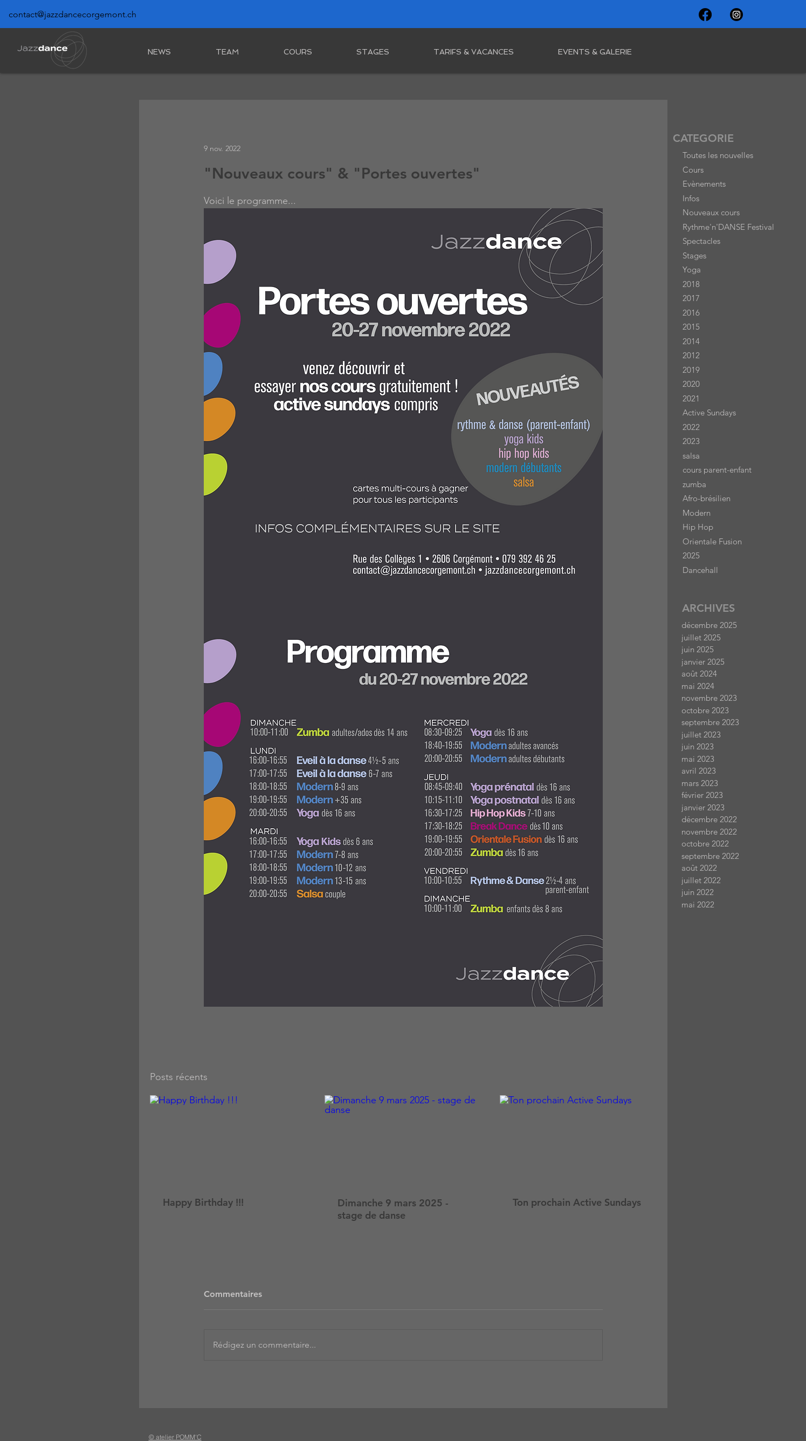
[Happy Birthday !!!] (228, 1139)
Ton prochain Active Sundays (577, 1202)
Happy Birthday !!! (203, 1202)
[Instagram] (736, 14)
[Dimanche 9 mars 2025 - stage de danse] (403, 1139)
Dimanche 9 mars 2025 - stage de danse (393, 1209)
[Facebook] (705, 14)
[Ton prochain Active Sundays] (578, 1139)
